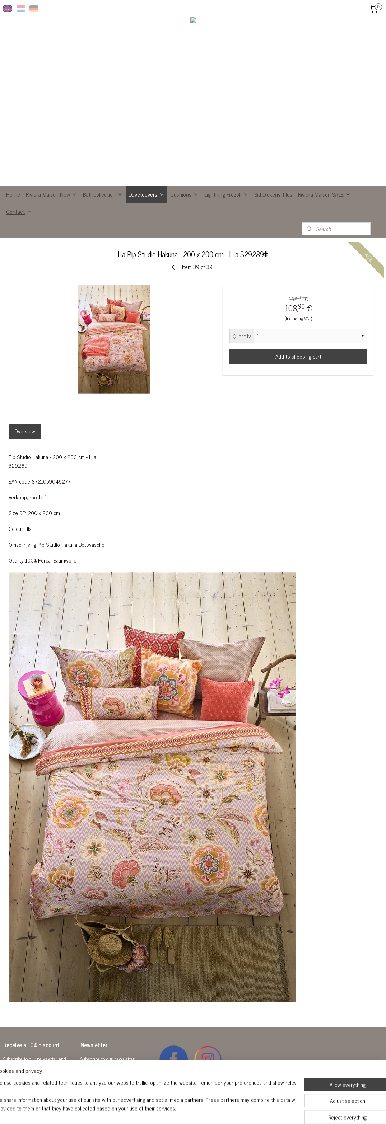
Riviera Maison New (51, 194)
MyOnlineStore (255, 1110)
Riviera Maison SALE (324, 194)
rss (187, 1110)
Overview (24, 431)
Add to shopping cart (298, 356)
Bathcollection (103, 194)
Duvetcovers (146, 194)
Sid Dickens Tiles (273, 194)
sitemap (176, 1110)
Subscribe (97, 1076)
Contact (19, 211)
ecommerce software (206, 1110)
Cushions (184, 194)
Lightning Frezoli (226, 194)
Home (13, 194)
